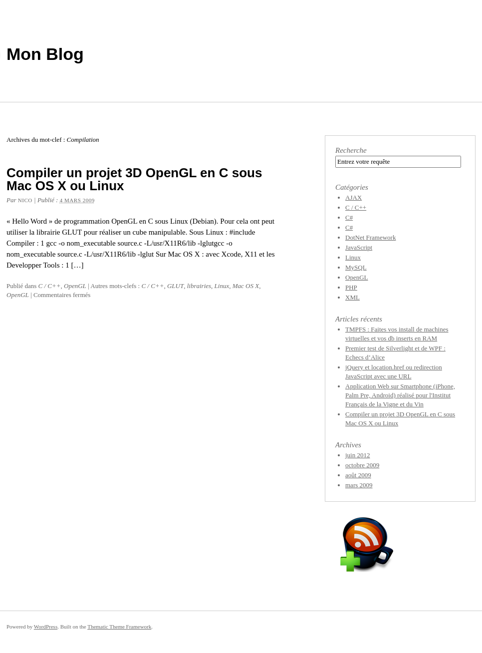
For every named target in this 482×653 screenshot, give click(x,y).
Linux (222, 286)
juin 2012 (357, 455)
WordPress (45, 627)
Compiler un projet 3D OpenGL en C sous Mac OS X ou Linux (134, 179)
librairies (199, 286)
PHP (351, 287)
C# (349, 217)
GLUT (175, 286)
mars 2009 (359, 485)
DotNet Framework (370, 237)
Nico (25, 200)
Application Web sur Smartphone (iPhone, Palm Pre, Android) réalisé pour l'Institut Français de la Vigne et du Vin (400, 395)
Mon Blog (45, 53)
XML (352, 297)
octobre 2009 (362, 465)
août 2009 (358, 475)
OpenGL (75, 286)
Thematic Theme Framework (119, 627)
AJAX (353, 197)
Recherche (351, 150)
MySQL (356, 267)
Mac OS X (246, 286)
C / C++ (49, 286)
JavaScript (358, 247)
